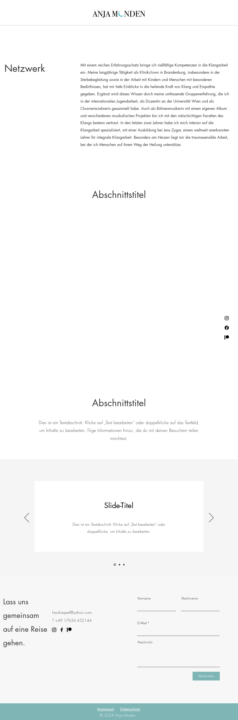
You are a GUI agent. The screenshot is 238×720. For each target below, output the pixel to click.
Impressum (105, 709)
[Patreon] (227, 337)
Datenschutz (130, 709)
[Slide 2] (119, 564)
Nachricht (145, 642)
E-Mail (142, 623)
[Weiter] (211, 518)
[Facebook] (227, 328)
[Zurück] (26, 518)
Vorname (144, 598)
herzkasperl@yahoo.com (72, 612)
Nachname (189, 598)
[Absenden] (206, 676)
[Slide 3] (124, 564)
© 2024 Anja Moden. (118, 715)
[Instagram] (227, 318)
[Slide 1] (115, 565)
